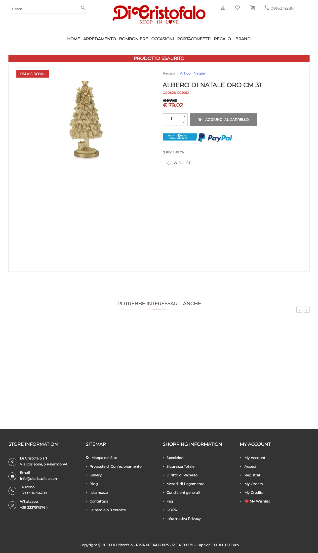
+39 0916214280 (33, 493)
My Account (252, 458)
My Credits (251, 492)
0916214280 (282, 8)
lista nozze (97, 492)
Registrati (250, 475)
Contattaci (97, 501)
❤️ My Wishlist (255, 501)
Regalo (222, 39)
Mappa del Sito (101, 458)
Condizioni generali (181, 492)
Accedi (248, 466)
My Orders (251, 484)
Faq (168, 501)
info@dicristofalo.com (39, 478)
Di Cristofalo (122, 545)
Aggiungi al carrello (223, 119)
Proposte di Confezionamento (114, 466)
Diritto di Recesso (180, 475)
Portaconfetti (194, 39)
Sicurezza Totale (178, 466)
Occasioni (162, 39)
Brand (242, 39)
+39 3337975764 (34, 507)
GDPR (170, 510)
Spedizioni (173, 458)
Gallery (94, 475)
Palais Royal (32, 74)
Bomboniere (133, 39)
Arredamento (99, 39)
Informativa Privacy (182, 518)
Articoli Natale (192, 73)
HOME (73, 39)
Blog (92, 484)
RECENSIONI (174, 152)
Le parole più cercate (106, 510)
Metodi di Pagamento (183, 484)
